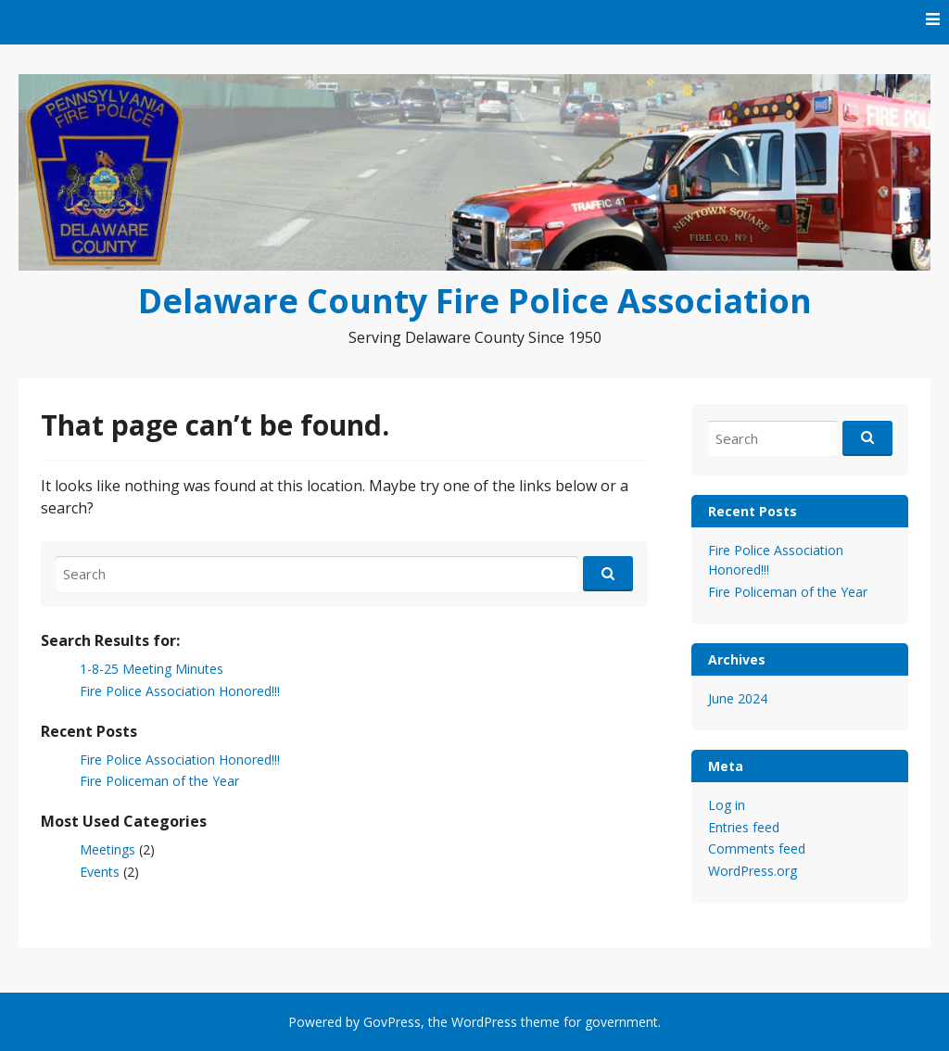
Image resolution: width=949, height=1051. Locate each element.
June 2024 (737, 698)
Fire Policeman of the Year (159, 781)
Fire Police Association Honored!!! (180, 691)
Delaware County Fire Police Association (475, 300)
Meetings (107, 849)
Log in (726, 805)
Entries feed (743, 827)
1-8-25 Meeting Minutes (151, 668)
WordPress (484, 1022)
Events (100, 871)
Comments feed (756, 848)
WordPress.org (752, 871)
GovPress (392, 1022)
